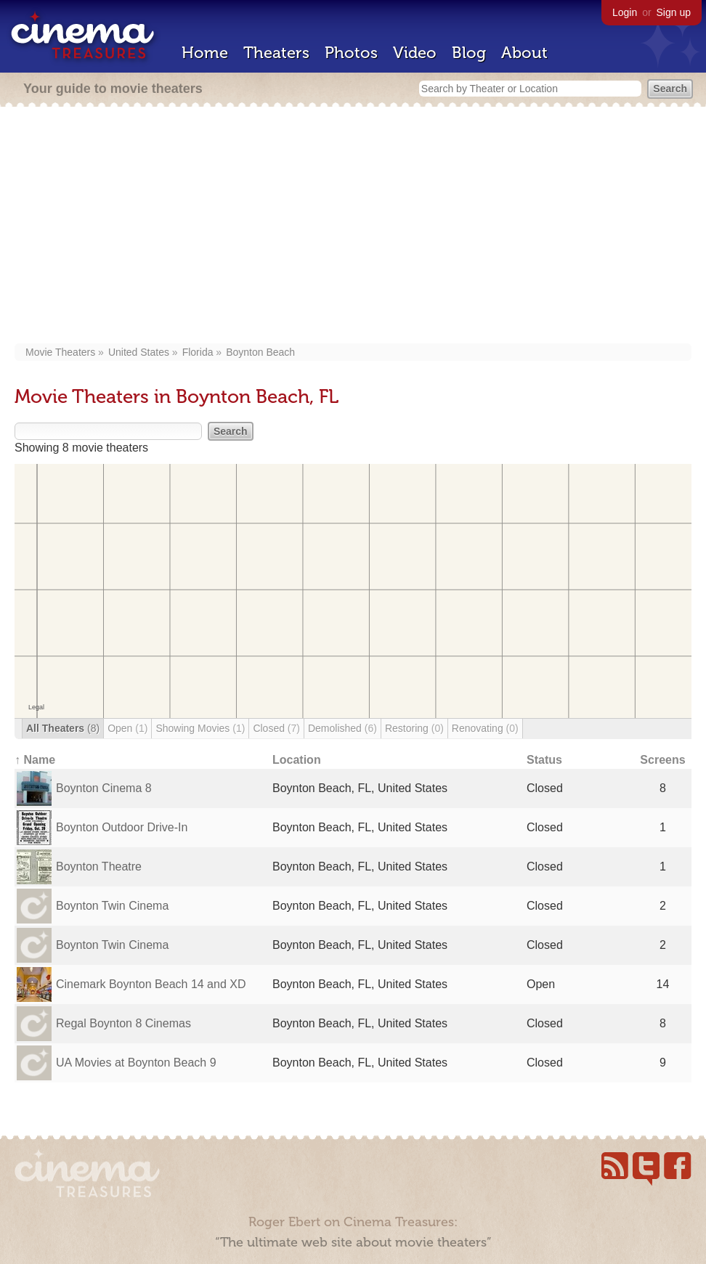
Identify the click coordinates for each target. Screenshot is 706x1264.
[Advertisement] (353, 226)
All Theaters (63, 728)
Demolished (342, 728)
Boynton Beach (260, 352)
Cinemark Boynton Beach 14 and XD (151, 984)
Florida (198, 352)
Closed (276, 728)
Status (544, 760)
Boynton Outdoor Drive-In (121, 827)
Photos (351, 52)
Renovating (485, 728)
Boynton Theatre (99, 866)
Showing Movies (200, 728)
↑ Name (35, 760)
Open (127, 728)
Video (415, 52)
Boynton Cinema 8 (104, 788)
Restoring (414, 728)
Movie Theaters (60, 352)
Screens (662, 760)
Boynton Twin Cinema (112, 906)
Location (296, 760)
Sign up (674, 12)
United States (138, 352)
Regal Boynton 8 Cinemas (123, 1023)
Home (205, 52)
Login (624, 12)
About (524, 52)
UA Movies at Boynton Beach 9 (136, 1062)
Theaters (276, 52)
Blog (469, 52)
